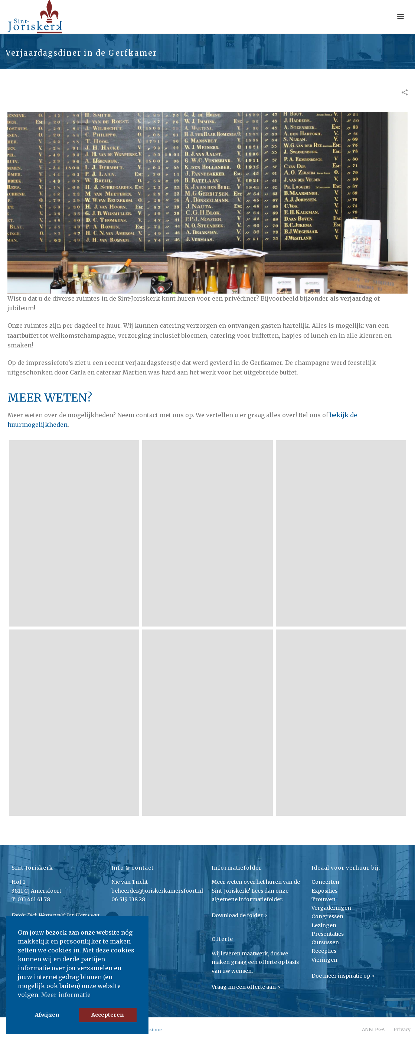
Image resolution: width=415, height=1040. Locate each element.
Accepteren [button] (107, 1014)
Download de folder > (240, 915)
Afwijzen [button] (47, 1014)
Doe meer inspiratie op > (343, 975)
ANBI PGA (373, 1029)
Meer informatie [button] (66, 994)
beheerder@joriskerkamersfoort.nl (157, 890)
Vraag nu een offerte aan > (246, 987)
